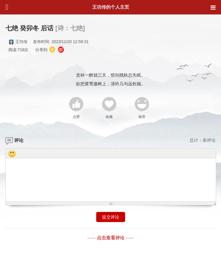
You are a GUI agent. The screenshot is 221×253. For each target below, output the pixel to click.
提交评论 (110, 217)
